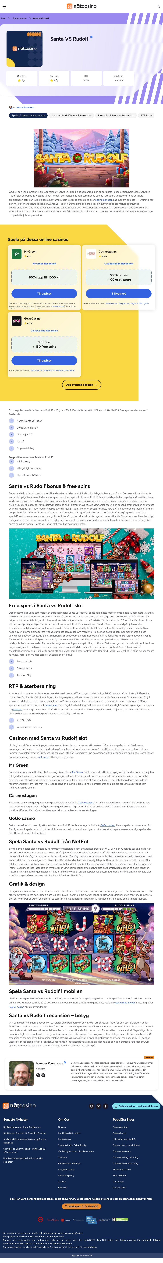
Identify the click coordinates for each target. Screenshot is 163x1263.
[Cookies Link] (62, 1181)
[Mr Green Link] (16, 254)
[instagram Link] (91, 1106)
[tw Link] (38, 1075)
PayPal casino (16, 1006)
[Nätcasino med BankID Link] (124, 1139)
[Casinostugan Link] (91, 254)
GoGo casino (107, 825)
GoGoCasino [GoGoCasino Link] (32, 318)
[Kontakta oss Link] (64, 1139)
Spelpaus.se (123, 303)
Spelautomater (20, 18)
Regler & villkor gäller (140, 303)
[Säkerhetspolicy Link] (66, 1175)
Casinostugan (85, 802)
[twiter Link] (98, 1106)
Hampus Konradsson (25, 107)
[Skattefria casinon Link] (122, 1169)
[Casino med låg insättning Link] (125, 1157)
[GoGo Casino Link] (119, 1187)
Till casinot (44, 293)
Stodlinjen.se (58, 306)
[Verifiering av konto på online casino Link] (76, 1151)
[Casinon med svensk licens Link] (126, 1145)
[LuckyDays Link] (118, 1181)
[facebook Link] (105, 1106)
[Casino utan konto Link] (122, 1151)
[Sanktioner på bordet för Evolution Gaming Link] (24, 1133)
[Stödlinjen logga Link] (53, 1220)
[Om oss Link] (62, 1127)
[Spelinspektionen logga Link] (91, 1220)
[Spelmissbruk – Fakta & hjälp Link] (72, 1145)
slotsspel (17, 709)
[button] (7, 6)
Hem (3, 18)
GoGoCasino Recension (44, 330)
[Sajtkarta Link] (62, 1187)
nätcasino (43, 757)
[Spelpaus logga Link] (66, 1220)
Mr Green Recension (44, 263)
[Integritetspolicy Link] (66, 1169)
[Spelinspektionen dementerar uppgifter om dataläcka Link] (26, 1141)
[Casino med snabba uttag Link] (125, 1163)
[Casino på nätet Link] (120, 1127)
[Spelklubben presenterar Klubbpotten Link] (22, 1127)
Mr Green (77, 772)
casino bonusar (103, 199)
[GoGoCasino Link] (16, 321)
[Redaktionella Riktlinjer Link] (69, 1163)
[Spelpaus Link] (62, 1157)
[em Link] (43, 1075)
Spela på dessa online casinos (28, 115)
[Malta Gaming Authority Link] (104, 1220)
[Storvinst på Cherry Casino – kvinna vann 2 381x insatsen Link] (26, 1150)
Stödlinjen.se (111, 303)
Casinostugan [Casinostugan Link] (108, 251)
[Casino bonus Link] (119, 1133)
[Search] (156, 6)
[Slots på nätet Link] (120, 1175)
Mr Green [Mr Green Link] (30, 251)
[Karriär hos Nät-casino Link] (69, 1133)
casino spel (51, 705)
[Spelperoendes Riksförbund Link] (78, 1220)
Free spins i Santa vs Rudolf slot (116, 115)
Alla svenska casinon (81, 385)
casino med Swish (124, 1002)
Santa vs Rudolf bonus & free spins (71, 115)
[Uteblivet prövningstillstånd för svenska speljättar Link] (26, 1160)
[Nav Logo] (81, 6)
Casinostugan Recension (118, 263)
